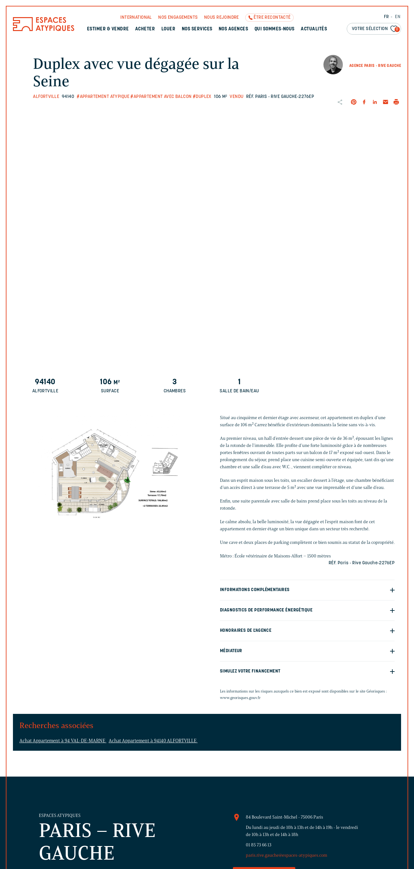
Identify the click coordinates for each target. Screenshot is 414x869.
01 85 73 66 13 (258, 845)
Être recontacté (272, 17)
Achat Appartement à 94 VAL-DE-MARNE (62, 741)
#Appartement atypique (103, 96)
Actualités (314, 29)
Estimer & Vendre (108, 29)
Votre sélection (376, 29)
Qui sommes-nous (275, 29)
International (136, 17)
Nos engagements (178, 17)
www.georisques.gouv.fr (240, 697)
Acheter (145, 29)
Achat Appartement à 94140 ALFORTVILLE (153, 741)
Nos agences (233, 29)
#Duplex (202, 96)
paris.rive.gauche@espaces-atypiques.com (286, 855)
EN (397, 17)
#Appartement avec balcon (160, 96)
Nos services (197, 29)
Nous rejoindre (221, 17)
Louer (168, 29)
